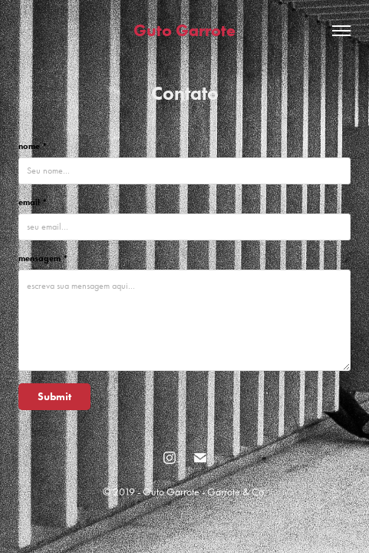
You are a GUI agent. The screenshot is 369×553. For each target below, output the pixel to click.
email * (32, 202)
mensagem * (43, 258)
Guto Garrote (184, 30)
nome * (32, 146)
